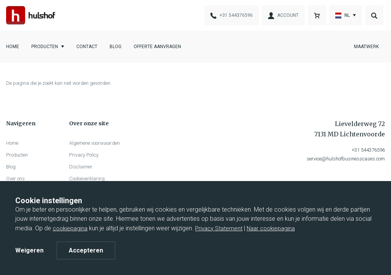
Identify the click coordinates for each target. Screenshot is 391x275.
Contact (86, 46)
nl (342, 16)
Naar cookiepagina (271, 228)
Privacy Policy (84, 155)
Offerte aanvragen (157, 46)
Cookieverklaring (87, 178)
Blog (115, 46)
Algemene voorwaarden (94, 143)
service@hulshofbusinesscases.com (346, 159)
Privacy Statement (218, 228)
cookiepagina (70, 228)
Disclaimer (80, 167)
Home (12, 46)
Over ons (15, 178)
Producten (44, 46)
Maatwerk (366, 46)
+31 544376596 (368, 150)
